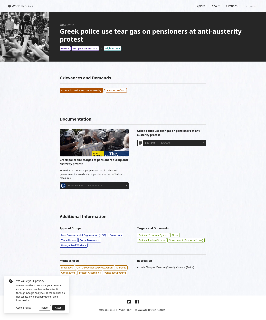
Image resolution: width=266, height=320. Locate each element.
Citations (232, 6)
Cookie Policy (23, 307)
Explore (200, 6)
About (215, 6)
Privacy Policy (125, 309)
